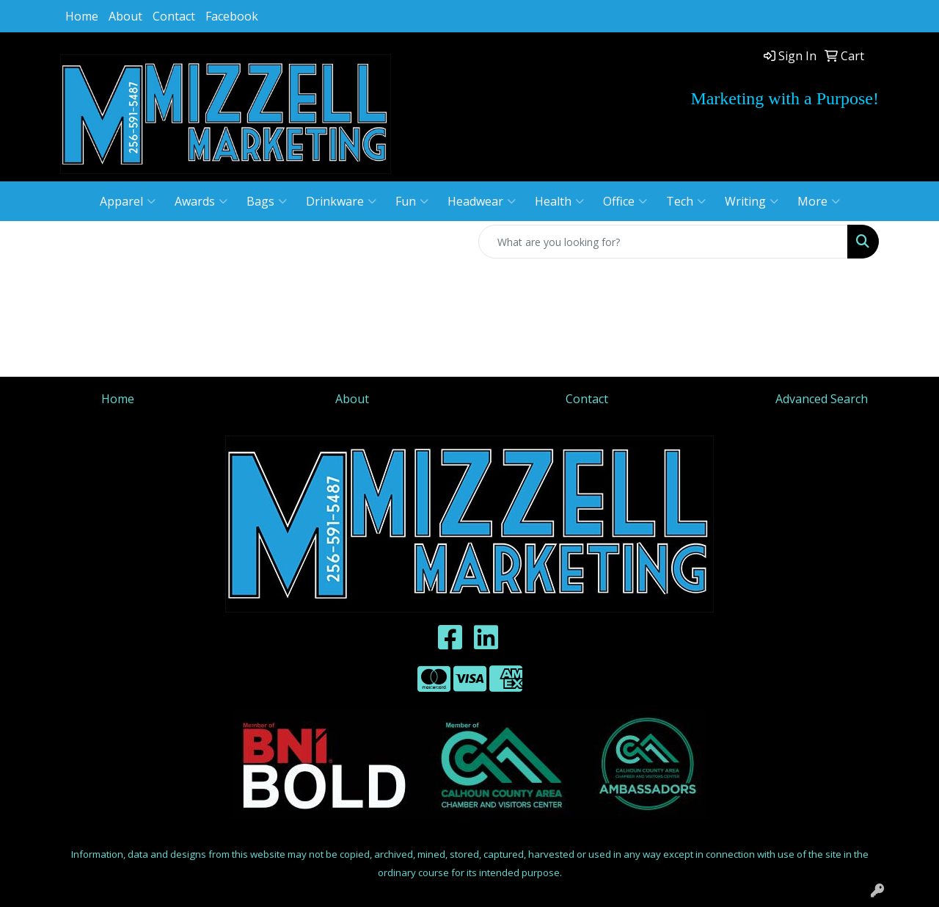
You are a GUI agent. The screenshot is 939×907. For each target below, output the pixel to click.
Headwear (481, 201)
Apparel (128, 201)
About (125, 16)
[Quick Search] (663, 242)
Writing (751, 201)
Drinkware (341, 201)
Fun (411, 201)
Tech (686, 201)
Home (81, 16)
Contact (174, 16)
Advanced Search (821, 399)
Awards (201, 201)
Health (559, 201)
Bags (266, 201)
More (818, 201)
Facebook (231, 16)
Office (625, 201)
